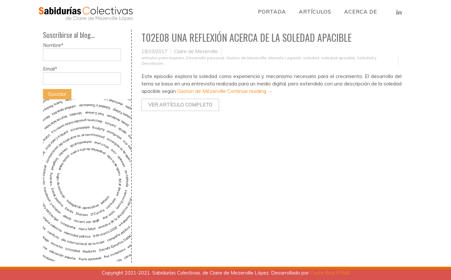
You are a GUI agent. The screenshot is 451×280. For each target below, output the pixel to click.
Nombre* (82, 51)
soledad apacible (338, 57)
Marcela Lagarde (284, 57)
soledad (311, 57)
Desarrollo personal (205, 57)
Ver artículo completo (180, 105)
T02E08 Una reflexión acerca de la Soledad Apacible (246, 37)
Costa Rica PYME (330, 273)
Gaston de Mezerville (246, 57)
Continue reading (250, 91)
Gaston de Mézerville (202, 91)
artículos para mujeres (163, 57)
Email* (82, 75)
